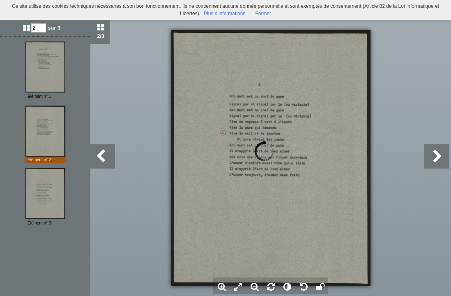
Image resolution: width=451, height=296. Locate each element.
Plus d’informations (224, 13)
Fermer (263, 13)
